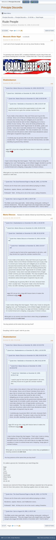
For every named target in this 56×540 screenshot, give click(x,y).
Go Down (5, 30)
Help (38, 537)
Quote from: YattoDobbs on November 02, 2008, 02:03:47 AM (27, 104)
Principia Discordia (11, 7)
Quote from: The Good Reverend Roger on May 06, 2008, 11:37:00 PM (26, 181)
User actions (49, 30)
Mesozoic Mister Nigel (12, 37)
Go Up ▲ (52, 537)
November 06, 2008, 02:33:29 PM (11, 218)
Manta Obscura (9, 215)
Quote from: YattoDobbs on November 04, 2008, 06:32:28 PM (25, 93)
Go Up (4, 525)
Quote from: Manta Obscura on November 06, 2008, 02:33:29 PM (25, 345)
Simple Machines (15, 537)
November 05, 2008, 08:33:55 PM (11, 40)
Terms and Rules (45, 537)
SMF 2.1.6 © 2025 (5, 537)
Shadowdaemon (9, 80)
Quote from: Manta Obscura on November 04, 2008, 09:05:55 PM (25, 88)
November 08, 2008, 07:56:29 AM (11, 340)
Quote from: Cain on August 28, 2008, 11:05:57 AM (20, 199)
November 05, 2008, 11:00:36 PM (11, 83)
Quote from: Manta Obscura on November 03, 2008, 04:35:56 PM (27, 98)
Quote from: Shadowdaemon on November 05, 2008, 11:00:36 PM (25, 223)
